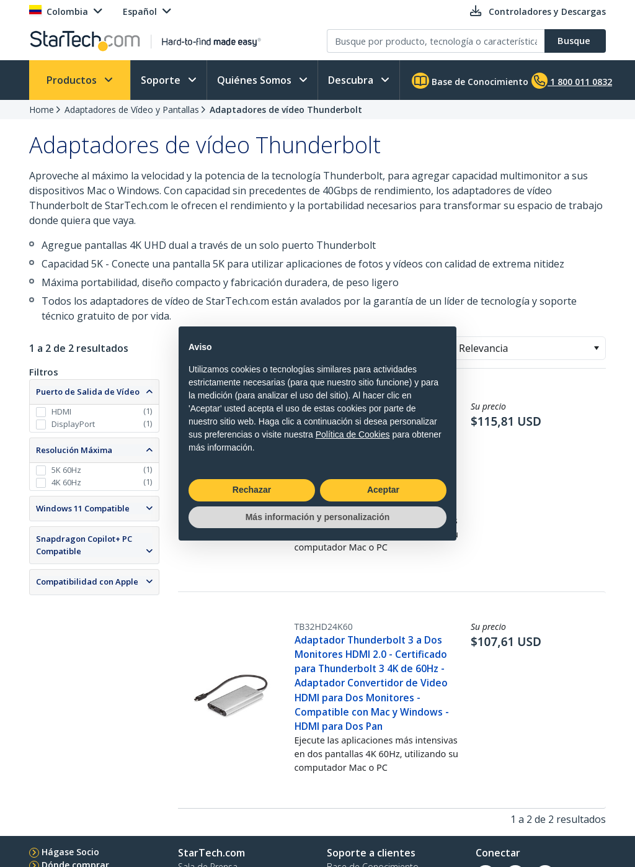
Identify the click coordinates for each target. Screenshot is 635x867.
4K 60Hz (66, 482)
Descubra (352, 80)
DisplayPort (73, 423)
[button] (596, 348)
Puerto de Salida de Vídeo (88, 391)
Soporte (162, 80)
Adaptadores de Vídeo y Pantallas (131, 109)
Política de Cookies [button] (353, 434)
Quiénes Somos (255, 80)
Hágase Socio (70, 852)
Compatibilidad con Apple (87, 581)
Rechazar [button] (252, 490)
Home (41, 109)
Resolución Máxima (74, 450)
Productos (73, 80)
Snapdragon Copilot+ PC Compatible (84, 545)
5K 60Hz (66, 469)
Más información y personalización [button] (318, 517)
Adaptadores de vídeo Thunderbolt (286, 109)
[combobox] (528, 348)
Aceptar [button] (383, 490)
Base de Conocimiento (470, 81)
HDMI (61, 411)
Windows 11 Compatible (83, 508)
